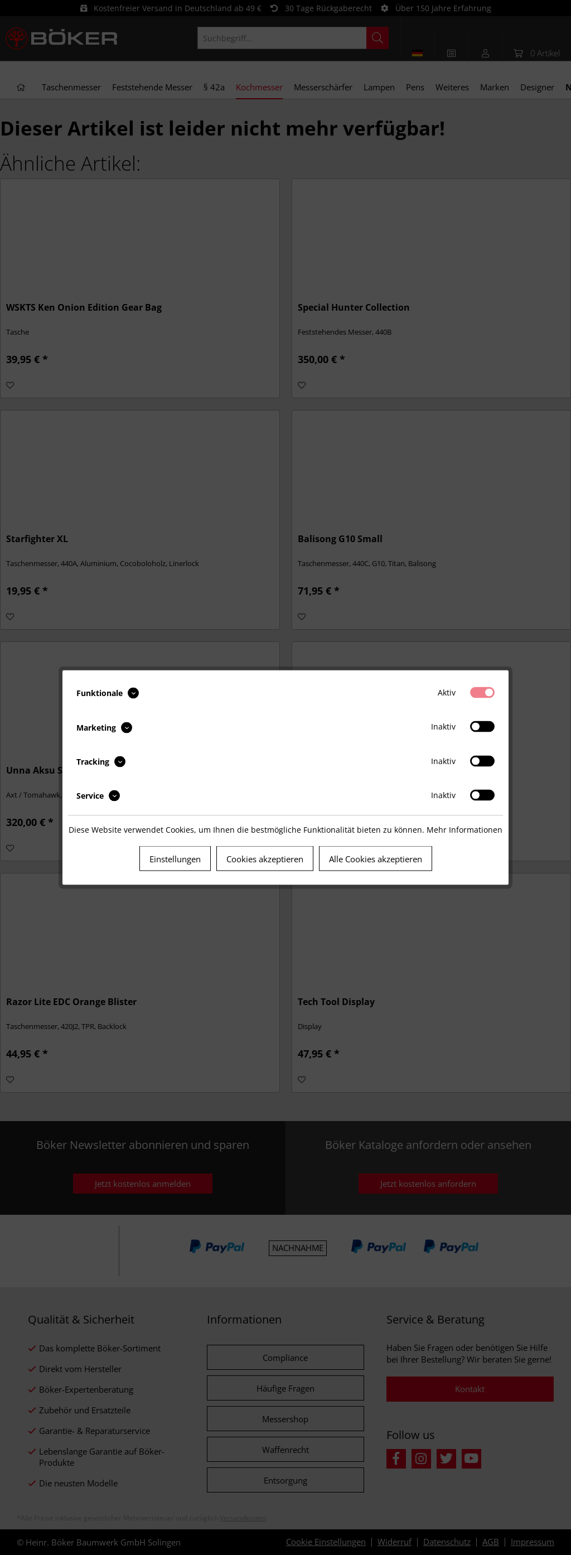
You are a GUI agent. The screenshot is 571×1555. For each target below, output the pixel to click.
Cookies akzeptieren (264, 859)
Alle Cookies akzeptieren (375, 859)
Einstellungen (175, 859)
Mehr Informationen (464, 829)
